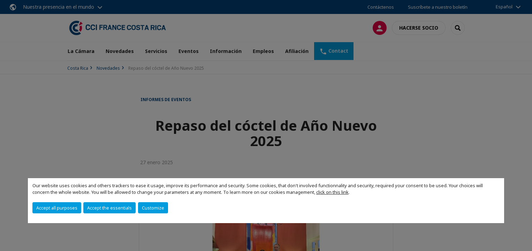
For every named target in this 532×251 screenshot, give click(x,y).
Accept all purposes (56, 208)
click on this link (332, 192)
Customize (153, 208)
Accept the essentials (109, 208)
